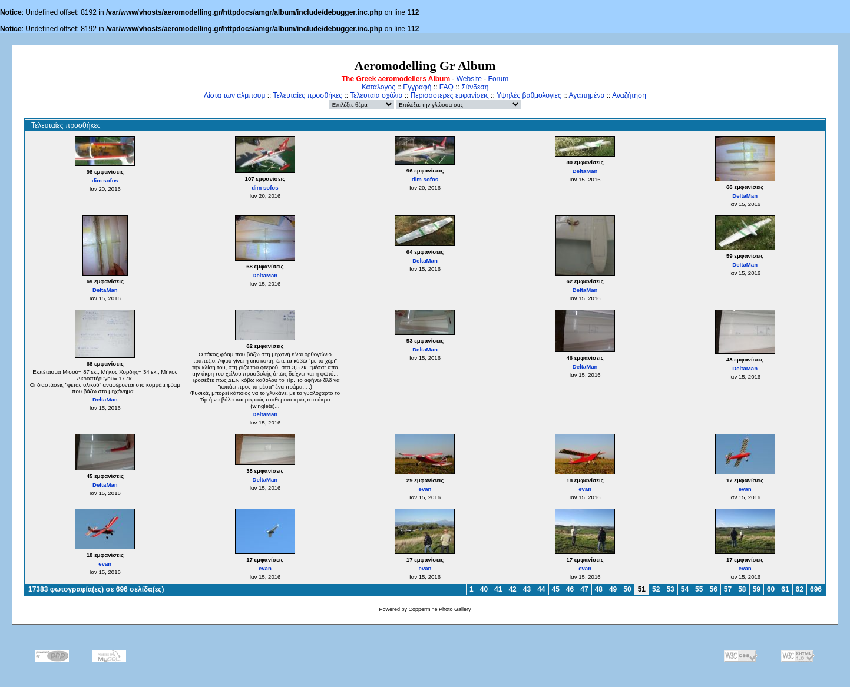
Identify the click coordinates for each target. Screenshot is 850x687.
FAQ (446, 87)
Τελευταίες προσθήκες (307, 95)
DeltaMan (585, 171)
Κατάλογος (378, 87)
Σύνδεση (474, 87)
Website (469, 79)
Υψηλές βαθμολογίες (529, 95)
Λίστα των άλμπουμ (234, 95)
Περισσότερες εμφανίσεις (450, 95)
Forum (498, 79)
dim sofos (105, 180)
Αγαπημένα (586, 95)
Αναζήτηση (629, 95)
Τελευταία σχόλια (376, 95)
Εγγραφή (417, 87)
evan (425, 489)
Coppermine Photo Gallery (439, 609)
